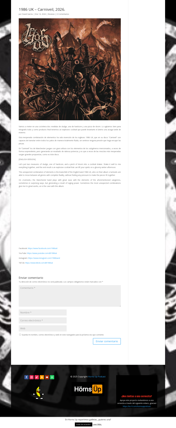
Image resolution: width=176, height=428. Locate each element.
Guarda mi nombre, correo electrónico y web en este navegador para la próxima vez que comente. (63, 335)
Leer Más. (97, 424)
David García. (27, 14)
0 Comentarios (63, 14)
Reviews (51, 14)
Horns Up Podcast (97, 376)
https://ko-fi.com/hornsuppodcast (137, 406)
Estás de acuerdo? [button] (83, 424)
